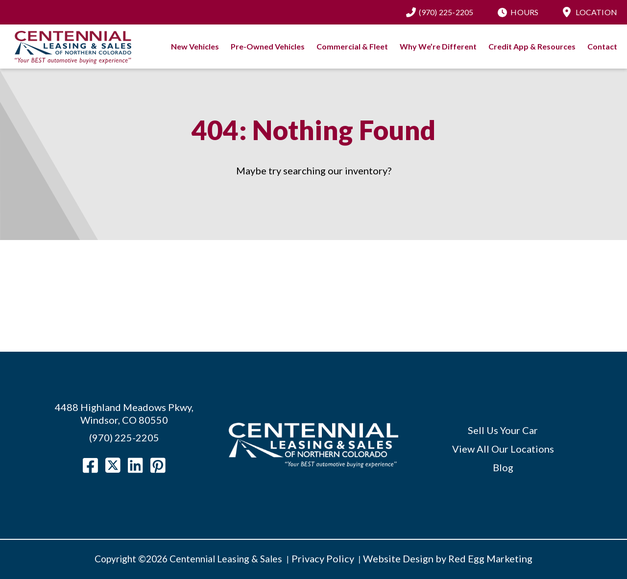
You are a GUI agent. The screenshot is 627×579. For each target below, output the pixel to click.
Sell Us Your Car (503, 430)
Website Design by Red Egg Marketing (447, 558)
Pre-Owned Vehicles (268, 46)
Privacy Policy (322, 558)
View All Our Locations (503, 449)
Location (596, 12)
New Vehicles (195, 46)
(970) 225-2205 (446, 12)
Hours (524, 12)
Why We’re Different (438, 46)
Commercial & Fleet (352, 46)
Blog (503, 467)
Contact (602, 46)
